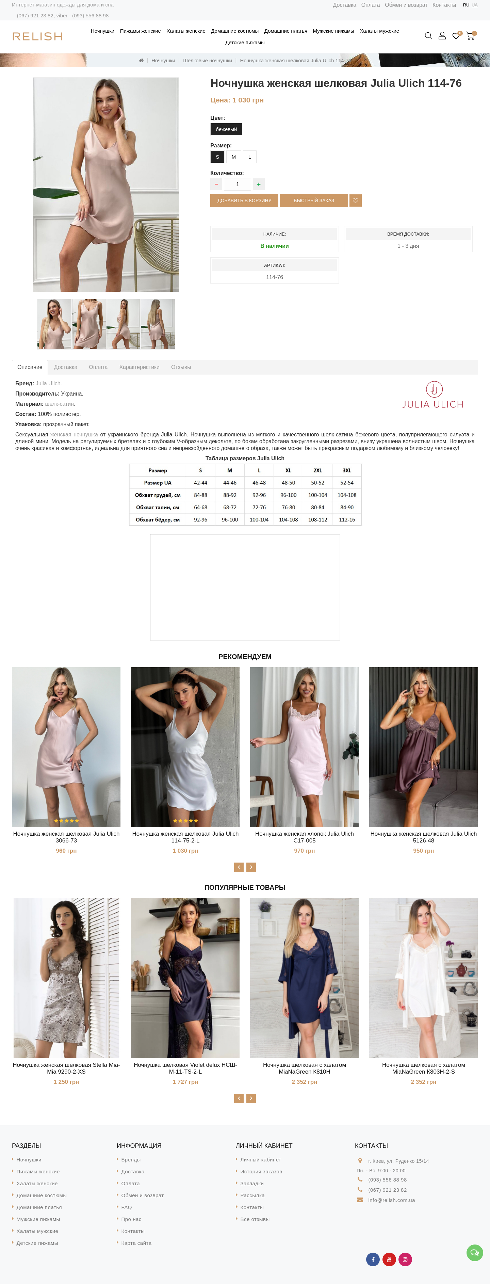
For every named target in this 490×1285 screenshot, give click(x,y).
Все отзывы (255, 1220)
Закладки (252, 1184)
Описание (30, 367)
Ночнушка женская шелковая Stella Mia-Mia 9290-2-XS (66, 1068)
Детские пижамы (245, 42)
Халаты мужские (379, 31)
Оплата (370, 5)
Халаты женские (185, 31)
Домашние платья (285, 31)
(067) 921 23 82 (35, 15)
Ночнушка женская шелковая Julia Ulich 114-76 (295, 60)
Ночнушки (102, 31)
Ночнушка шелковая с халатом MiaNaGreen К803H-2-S (423, 1068)
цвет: (217, 118)
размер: (221, 145)
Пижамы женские (140, 31)
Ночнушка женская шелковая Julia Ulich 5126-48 (424, 837)
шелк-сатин (59, 404)
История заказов (261, 1172)
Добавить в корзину (244, 200)
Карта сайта (136, 1244)
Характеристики (139, 367)
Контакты (444, 5)
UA (475, 4)
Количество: (227, 173)
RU (466, 4)
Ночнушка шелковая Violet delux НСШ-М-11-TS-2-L (185, 1068)
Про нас (131, 1220)
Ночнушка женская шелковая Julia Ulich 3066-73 (66, 837)
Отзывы (181, 367)
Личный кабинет (261, 1160)
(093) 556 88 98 (90, 15)
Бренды (131, 1160)
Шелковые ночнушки (207, 60)
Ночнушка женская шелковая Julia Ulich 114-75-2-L (185, 837)
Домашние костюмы (235, 31)
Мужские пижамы (333, 31)
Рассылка (253, 1196)
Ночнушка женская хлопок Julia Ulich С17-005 (304, 837)
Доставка (345, 5)
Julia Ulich (48, 383)
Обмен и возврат (406, 5)
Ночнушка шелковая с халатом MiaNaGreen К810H (304, 1068)
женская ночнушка (74, 434)
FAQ (126, 1208)
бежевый (226, 129)
